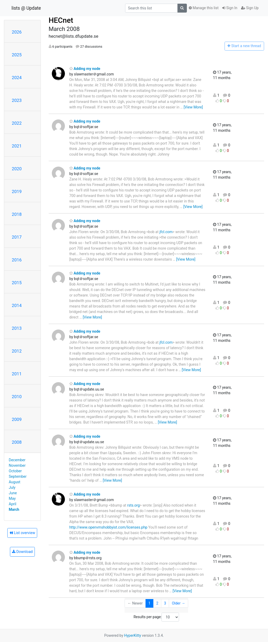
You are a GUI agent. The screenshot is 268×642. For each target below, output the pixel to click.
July (12, 487)
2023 (17, 100)
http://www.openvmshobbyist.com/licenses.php (108, 527)
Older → (178, 603)
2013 (17, 328)
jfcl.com (165, 232)
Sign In (229, 8)
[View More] (193, 107)
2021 (17, 146)
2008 (17, 442)
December (17, 460)
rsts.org (133, 505)
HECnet (61, 20)
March (14, 509)
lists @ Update (26, 8)
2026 (17, 32)
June (13, 493)
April (12, 504)
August (14, 482)
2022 (17, 123)
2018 (17, 214)
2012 (17, 351)
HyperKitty (132, 635)
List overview (22, 533)
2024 (17, 77)
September (18, 476)
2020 (17, 168)
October (15, 471)
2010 (17, 396)
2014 (17, 305)
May (12, 498)
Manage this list (204, 8)
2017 (17, 237)
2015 (17, 282)
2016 (17, 259)
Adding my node (84, 69)
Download (22, 552)
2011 (17, 373)
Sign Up (250, 8)
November (17, 465)
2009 (17, 419)
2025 (17, 54)
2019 (17, 191)
